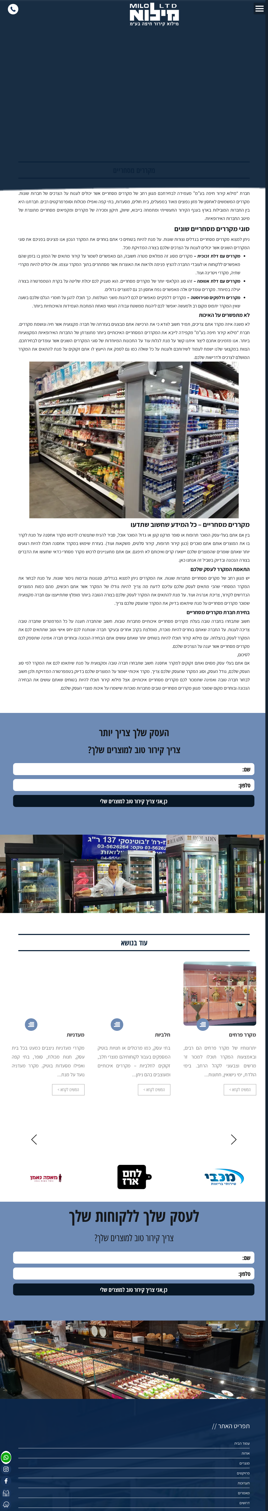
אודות (246, 1453)
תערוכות (244, 1482)
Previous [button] (234, 1139)
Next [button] (34, 1139)
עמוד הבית (242, 1443)
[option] (219, 1038)
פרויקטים (243, 1473)
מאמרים (244, 1492)
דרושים (244, 1502)
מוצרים (244, 1463)
